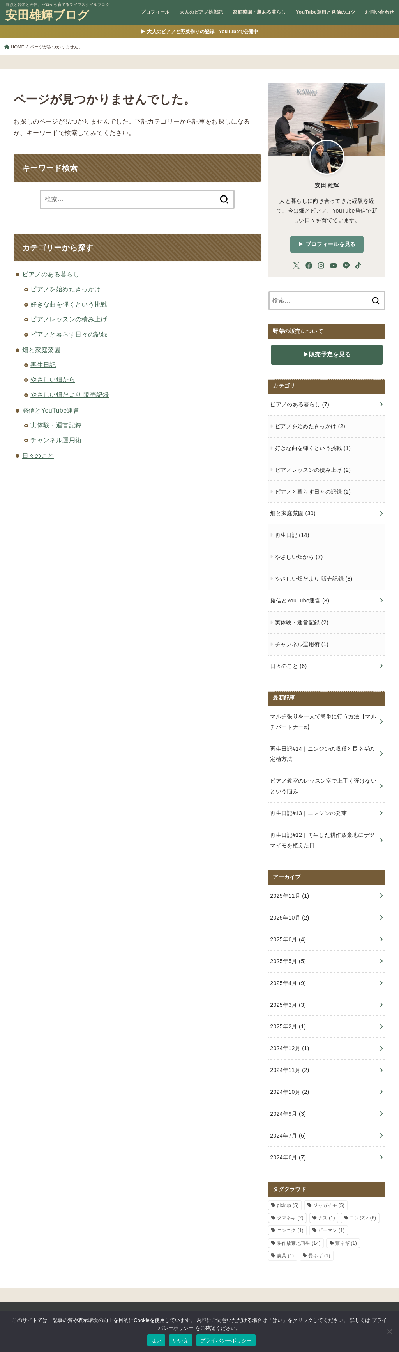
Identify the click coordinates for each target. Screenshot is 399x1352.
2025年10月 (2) (289, 917)
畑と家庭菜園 (41, 350)
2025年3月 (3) (288, 1005)
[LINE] (346, 265)
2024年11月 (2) (289, 1070)
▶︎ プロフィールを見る (326, 244)
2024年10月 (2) (289, 1092)
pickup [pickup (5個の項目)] (288, 1205)
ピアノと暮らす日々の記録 (68, 334)
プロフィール (155, 12)
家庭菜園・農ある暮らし (259, 12)
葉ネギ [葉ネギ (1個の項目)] (346, 1243)
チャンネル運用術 (55, 440)
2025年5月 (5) (288, 961)
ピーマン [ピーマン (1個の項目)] (331, 1230)
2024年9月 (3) (288, 1114)
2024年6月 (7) (288, 1157)
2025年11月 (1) (289, 896)
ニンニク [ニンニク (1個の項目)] (290, 1230)
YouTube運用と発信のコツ (325, 12)
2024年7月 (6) (288, 1135)
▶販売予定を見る (327, 354)
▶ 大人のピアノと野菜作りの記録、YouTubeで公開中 (199, 31)
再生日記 (43, 364)
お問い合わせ (379, 12)
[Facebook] (308, 265)
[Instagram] (321, 265)
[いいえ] (389, 1331)
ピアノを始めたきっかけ (65, 289)
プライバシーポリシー (226, 1340)
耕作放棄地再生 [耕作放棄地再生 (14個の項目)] (299, 1243)
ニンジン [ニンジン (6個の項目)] (363, 1218)
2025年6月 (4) (288, 939)
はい (156, 1340)
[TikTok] (358, 265)
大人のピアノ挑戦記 (201, 12)
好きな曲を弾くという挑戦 (68, 304)
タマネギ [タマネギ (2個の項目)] (290, 1218)
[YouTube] (333, 265)
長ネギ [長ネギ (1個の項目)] (319, 1255)
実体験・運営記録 (55, 425)
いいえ (181, 1340)
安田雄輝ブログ (47, 16)
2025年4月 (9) (288, 983)
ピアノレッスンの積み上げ (68, 319)
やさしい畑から (52, 379)
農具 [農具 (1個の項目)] (285, 1255)
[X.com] (296, 265)
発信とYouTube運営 (51, 410)
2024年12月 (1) (289, 1048)
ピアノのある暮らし (51, 274)
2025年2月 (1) (288, 1026)
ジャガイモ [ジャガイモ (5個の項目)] (328, 1205)
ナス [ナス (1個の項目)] (326, 1218)
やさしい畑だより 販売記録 (69, 395)
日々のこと (38, 455)
